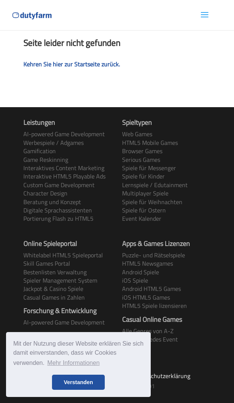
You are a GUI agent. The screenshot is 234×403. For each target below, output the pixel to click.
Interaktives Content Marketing (63, 167)
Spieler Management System (60, 280)
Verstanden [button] (78, 382)
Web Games (137, 133)
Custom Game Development (59, 184)
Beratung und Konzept (52, 201)
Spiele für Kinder (143, 176)
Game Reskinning (45, 159)
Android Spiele (140, 272)
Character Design (45, 193)
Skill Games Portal (46, 263)
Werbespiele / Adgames (53, 142)
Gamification (39, 150)
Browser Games (142, 150)
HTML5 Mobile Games (150, 142)
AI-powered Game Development (64, 133)
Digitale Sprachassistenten (57, 210)
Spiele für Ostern (144, 210)
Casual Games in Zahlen (54, 297)
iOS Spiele (135, 280)
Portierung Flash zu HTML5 (58, 218)
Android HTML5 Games (151, 288)
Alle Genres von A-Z (148, 330)
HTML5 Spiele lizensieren (154, 305)
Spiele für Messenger (149, 167)
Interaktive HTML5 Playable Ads (64, 176)
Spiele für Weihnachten (152, 201)
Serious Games (141, 159)
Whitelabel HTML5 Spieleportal (63, 255)
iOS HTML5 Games (146, 297)
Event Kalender (141, 218)
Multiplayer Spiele (145, 193)
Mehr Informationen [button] (73, 363)
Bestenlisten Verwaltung (55, 272)
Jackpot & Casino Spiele (53, 288)
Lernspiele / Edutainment (155, 184)
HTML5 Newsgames (147, 263)
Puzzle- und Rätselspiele (153, 255)
